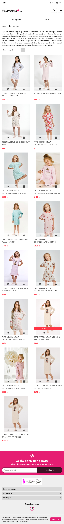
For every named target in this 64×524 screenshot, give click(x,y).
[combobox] (13, 50)
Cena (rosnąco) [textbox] (8, 50)
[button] (58, 3)
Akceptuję (55, 519)
